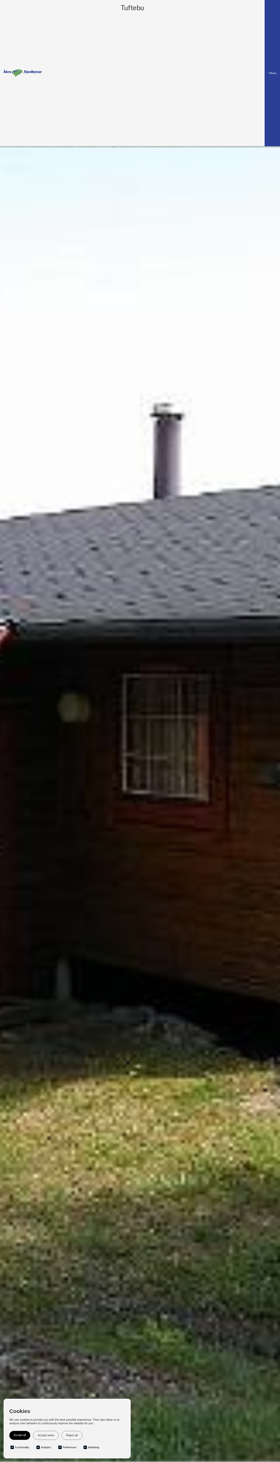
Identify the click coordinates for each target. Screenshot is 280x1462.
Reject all (72, 1435)
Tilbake (272, 73)
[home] (22, 73)
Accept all (20, 1435)
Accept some (46, 1435)
